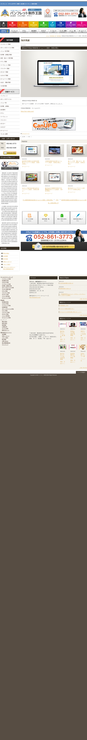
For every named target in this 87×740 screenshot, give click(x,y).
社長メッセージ (7, 261)
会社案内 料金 (5, 302)
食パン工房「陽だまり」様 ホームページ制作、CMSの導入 (76, 162)
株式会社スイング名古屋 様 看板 (62, 356)
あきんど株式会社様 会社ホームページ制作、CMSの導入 (30, 189)
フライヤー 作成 (6, 292)
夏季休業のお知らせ (65, 288)
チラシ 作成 (4, 291)
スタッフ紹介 (6, 264)
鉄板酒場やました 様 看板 (72, 356)
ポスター (2, 123)
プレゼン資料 (4, 134)
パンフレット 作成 (6, 278)
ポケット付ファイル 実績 (7, 47)
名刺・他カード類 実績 (6, 58)
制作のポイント (5, 330)
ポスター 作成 (5, 294)
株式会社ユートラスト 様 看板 (62, 334)
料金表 (2, 300)
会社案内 (2, 109)
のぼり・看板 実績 (5, 82)
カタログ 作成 (5, 282)
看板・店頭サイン (62, 340)
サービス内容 (5, 328)
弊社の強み (6, 253)
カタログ (2, 127)
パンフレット (4, 95)
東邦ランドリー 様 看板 (83, 333)
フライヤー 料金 (6, 312)
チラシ (2, 113)
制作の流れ (4, 323)
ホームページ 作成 (6, 298)
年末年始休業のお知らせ (66, 283)
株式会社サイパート (6, 332)
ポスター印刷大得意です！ (67, 308)
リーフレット (4, 116)
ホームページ (25, 133)
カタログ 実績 (4, 75)
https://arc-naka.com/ (27, 111)
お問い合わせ (5, 341)
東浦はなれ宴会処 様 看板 (72, 333)
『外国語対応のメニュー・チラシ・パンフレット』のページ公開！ (72, 294)
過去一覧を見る (83, 298)
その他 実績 (3, 86)
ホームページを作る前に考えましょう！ (71, 312)
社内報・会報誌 (4, 106)
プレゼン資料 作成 (6, 289)
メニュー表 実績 (4, 51)
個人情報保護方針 (6, 343)
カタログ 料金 (5, 303)
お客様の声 (4, 326)
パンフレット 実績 (5, 44)
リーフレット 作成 (6, 284)
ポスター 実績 (4, 72)
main (57, 200)
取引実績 (5, 259)
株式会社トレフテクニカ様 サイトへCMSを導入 (76, 188)
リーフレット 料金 (6, 305)
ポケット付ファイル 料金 (8, 309)
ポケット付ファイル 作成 (8, 287)
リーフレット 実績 (5, 65)
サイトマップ (5, 344)
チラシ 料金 (4, 310)
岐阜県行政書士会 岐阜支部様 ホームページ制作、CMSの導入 (30, 162)
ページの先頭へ (81, 372)
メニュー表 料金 (6, 315)
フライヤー (3, 120)
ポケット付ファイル (5, 99)
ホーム (47, 35)
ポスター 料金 (5, 314)
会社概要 (5, 256)
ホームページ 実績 (5, 79)
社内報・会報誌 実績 (6, 54)
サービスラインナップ (7, 277)
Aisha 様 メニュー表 (83, 355)
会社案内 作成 (5, 280)
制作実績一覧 (53, 35)
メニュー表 (3, 102)
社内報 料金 (4, 307)
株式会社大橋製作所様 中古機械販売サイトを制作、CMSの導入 (53, 189)
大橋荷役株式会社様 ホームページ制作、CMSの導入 (53, 161)
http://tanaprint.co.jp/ (34, 297)
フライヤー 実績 (4, 68)
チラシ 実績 (3, 61)
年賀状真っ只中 (64, 305)
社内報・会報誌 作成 (7, 285)
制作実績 (59, 35)
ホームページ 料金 (6, 317)
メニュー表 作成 (6, 296)
